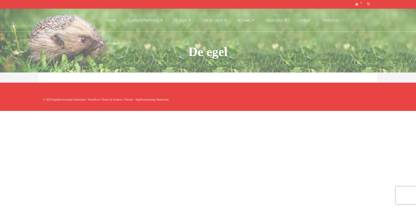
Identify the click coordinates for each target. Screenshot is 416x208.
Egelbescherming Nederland (152, 99)
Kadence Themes (123, 99)
